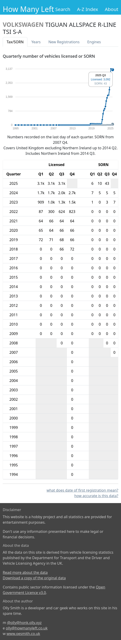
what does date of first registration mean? (82, 490)
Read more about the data (25, 572)
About (111, 9)
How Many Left (28, 9)
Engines (94, 41)
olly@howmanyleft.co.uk (26, 628)
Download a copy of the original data (34, 577)
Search (62, 9)
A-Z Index (87, 9)
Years (36, 41)
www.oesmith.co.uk (23, 633)
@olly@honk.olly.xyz (24, 622)
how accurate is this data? (96, 495)
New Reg (63, 41)
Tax (15, 41)
